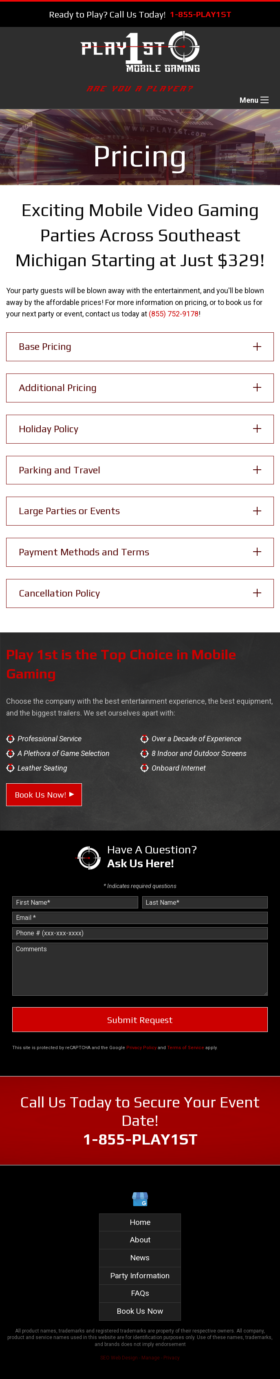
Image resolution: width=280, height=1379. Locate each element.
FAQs (140, 1293)
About (140, 1239)
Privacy (171, 1358)
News (140, 1257)
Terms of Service (185, 1047)
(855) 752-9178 (173, 313)
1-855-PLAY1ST (200, 14)
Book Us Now (140, 1311)
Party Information (140, 1275)
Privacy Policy (141, 1047)
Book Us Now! (40, 794)
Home (140, 1222)
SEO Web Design (119, 1358)
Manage (150, 1358)
